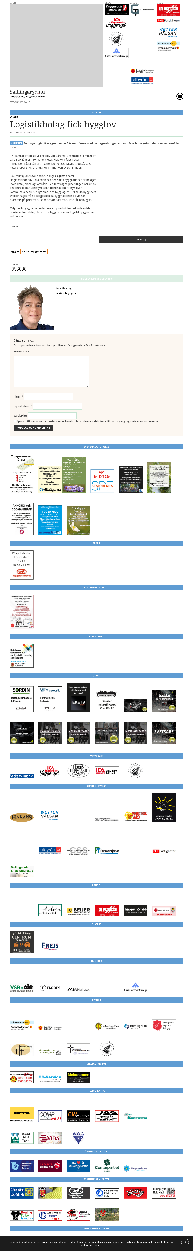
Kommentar (22, 283)
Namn (19, 328)
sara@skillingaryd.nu (65, 225)
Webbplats (20, 347)
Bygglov (27, 183)
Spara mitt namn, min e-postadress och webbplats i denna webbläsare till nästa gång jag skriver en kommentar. (88, 353)
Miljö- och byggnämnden (46, 183)
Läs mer (97, 1245)
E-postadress (23, 338)
